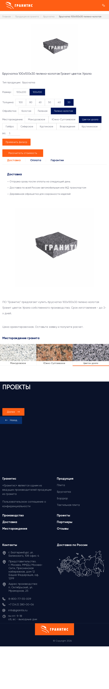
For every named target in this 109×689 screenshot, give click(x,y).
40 (59, 102)
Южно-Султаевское (63, 119)
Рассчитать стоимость (23, 153)
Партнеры (64, 522)
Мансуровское (36, 119)
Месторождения (14, 528)
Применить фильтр (16, 142)
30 (68, 102)
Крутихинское (90, 126)
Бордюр (62, 498)
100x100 (37, 92)
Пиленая (42, 111)
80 (30, 102)
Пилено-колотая (63, 111)
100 (21, 102)
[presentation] (11, 420)
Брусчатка (64, 491)
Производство (13, 515)
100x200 (21, 92)
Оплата (35, 160)
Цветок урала (90, 119)
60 (40, 102)
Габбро (10, 126)
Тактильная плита (68, 504)
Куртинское (46, 126)
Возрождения (67, 126)
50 (49, 102)
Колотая (26, 111)
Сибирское (26, 126)
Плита (61, 485)
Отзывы (63, 528)
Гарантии (57, 160)
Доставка (14, 160)
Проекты (63, 515)
